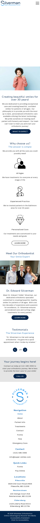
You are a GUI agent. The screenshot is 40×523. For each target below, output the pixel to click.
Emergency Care (20, 443)
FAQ (20, 439)
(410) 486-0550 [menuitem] (20, 453)
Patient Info (20, 422)
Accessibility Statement (20, 518)
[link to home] (20, 397)
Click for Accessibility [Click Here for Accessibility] (20, 520)
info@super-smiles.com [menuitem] (20, 457)
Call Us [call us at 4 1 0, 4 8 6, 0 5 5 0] (20, 376)
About (20, 418)
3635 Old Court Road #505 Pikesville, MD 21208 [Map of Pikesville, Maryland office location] (20, 485)
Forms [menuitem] (20, 467)
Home (20, 414)
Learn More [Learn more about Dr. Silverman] (20, 318)
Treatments (20, 426)
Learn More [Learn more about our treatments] (20, 243)
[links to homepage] (10, 3)
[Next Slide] (25, 350)
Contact (20, 431)
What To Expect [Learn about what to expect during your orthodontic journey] (20, 131)
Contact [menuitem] (19, 449)
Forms (20, 435)
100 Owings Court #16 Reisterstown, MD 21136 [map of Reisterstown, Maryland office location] (20, 495)
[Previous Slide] (15, 350)
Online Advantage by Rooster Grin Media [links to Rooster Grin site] (20, 516)
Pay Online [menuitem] (20, 471)
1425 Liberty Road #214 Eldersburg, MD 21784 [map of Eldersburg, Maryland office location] (20, 505)
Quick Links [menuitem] (20, 463)
